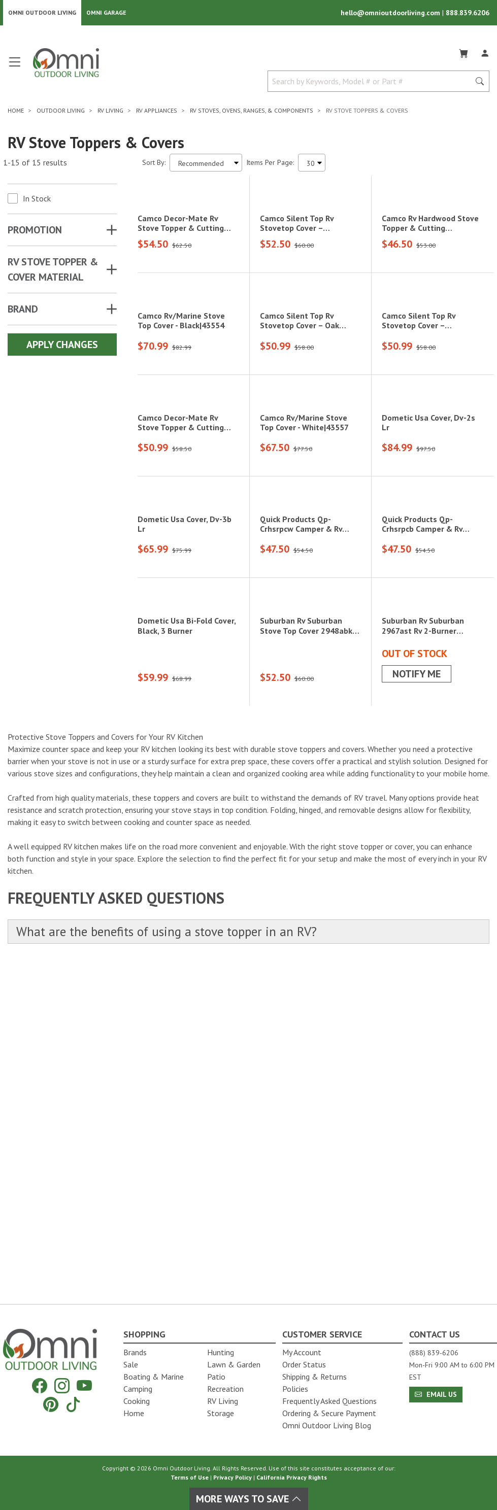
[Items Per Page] (311, 164)
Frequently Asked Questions (329, 1401)
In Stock (37, 199)
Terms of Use (190, 1477)
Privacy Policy (232, 1477)
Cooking (136, 1401)
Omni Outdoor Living (42, 13)
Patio (216, 1376)
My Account (301, 1352)
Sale (130, 1364)
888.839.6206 (467, 13)
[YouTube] (84, 1386)
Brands (135, 1352)
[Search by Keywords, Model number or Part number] (372, 82)
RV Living (222, 1401)
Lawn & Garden (233, 1364)
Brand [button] (23, 310)
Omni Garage (106, 13)
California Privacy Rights (291, 1477)
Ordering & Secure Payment (329, 1413)
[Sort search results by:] (206, 164)
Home (133, 1413)
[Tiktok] (73, 1404)
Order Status (304, 1364)
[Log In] (484, 53)
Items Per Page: (270, 163)
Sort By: (153, 163)
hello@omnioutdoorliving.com (391, 13)
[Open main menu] (14, 67)
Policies (295, 1389)
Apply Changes (62, 345)
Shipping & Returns (314, 1376)
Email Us (436, 1394)
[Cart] (463, 53)
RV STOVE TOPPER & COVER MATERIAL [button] (53, 270)
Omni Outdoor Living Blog (326, 1425)
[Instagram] (62, 1386)
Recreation (225, 1389)
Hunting (220, 1352)
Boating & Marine (153, 1376)
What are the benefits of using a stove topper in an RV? (171, 1263)
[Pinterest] (50, 1404)
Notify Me (416, 1005)
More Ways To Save (249, 1498)
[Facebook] (39, 1386)
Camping (137, 1389)
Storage (220, 1413)
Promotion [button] (35, 230)
